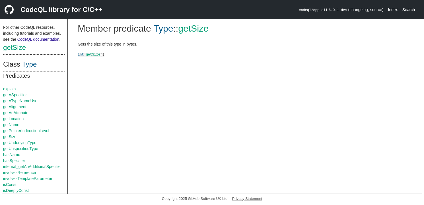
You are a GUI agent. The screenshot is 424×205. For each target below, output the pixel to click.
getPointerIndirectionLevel (26, 130)
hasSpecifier (14, 160)
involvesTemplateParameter (27, 178)
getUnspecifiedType (20, 148)
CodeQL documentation (38, 39)
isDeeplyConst (16, 190)
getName (11, 124)
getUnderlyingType (19, 142)
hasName (11, 154)
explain (9, 89)
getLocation (13, 118)
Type (29, 64)
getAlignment (14, 106)
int (81, 54)
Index (393, 9)
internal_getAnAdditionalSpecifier (32, 166)
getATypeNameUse (20, 101)
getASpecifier (15, 95)
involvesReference (19, 172)
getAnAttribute (15, 112)
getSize (14, 47)
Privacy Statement (247, 198)
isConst (10, 184)
